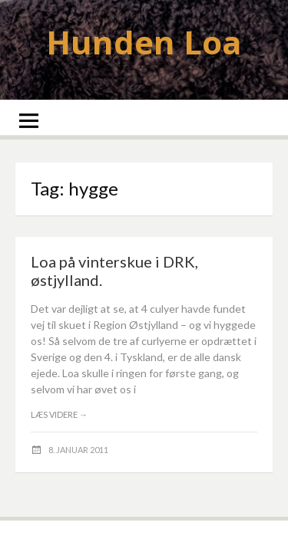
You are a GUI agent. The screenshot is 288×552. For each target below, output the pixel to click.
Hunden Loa (144, 42)
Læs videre (59, 414)
